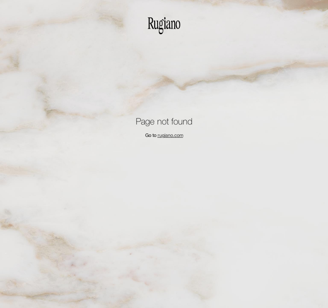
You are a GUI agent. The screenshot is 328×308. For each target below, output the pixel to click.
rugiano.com (170, 135)
